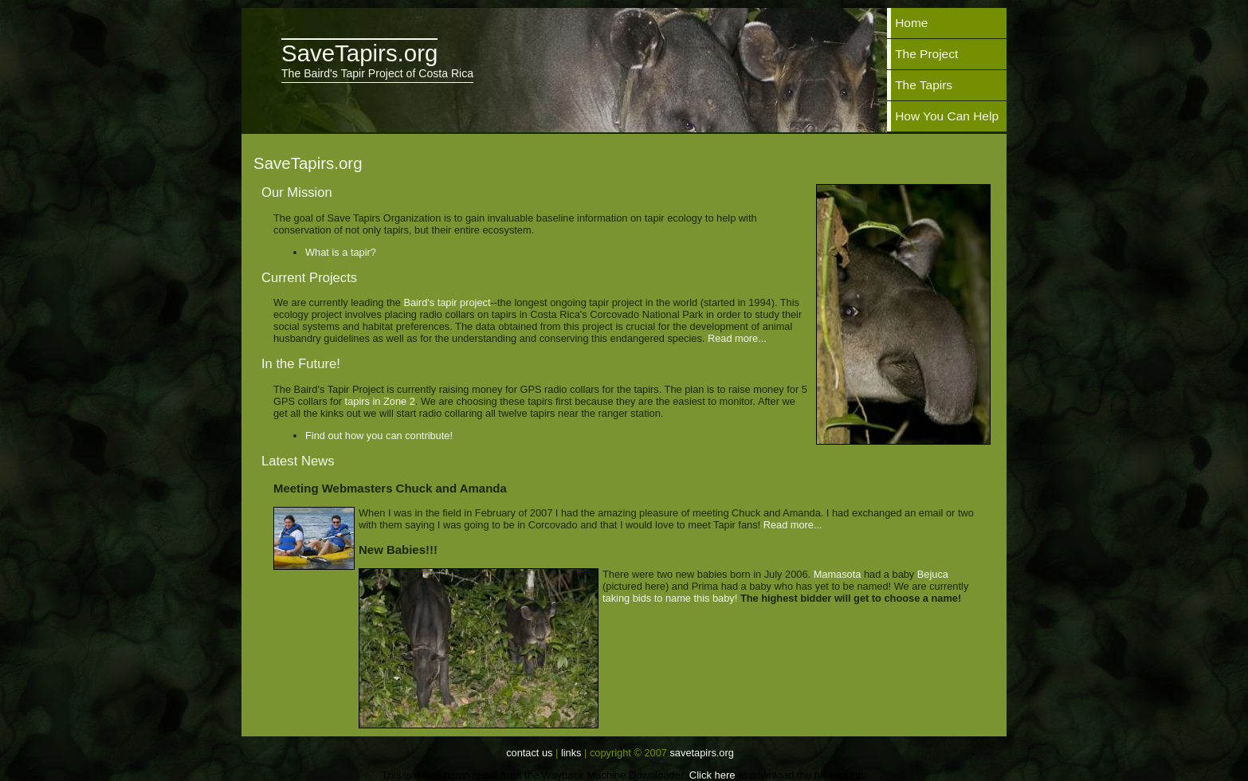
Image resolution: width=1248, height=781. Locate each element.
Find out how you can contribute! (379, 436)
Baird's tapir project (446, 302)
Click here (712, 775)
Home (911, 22)
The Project (926, 54)
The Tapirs (923, 85)
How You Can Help (947, 116)
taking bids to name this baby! (669, 598)
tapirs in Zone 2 (380, 401)
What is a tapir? (340, 252)
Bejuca (932, 574)
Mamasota (837, 574)
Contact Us (529, 753)
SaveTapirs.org (701, 753)
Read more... (737, 338)
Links (571, 753)
